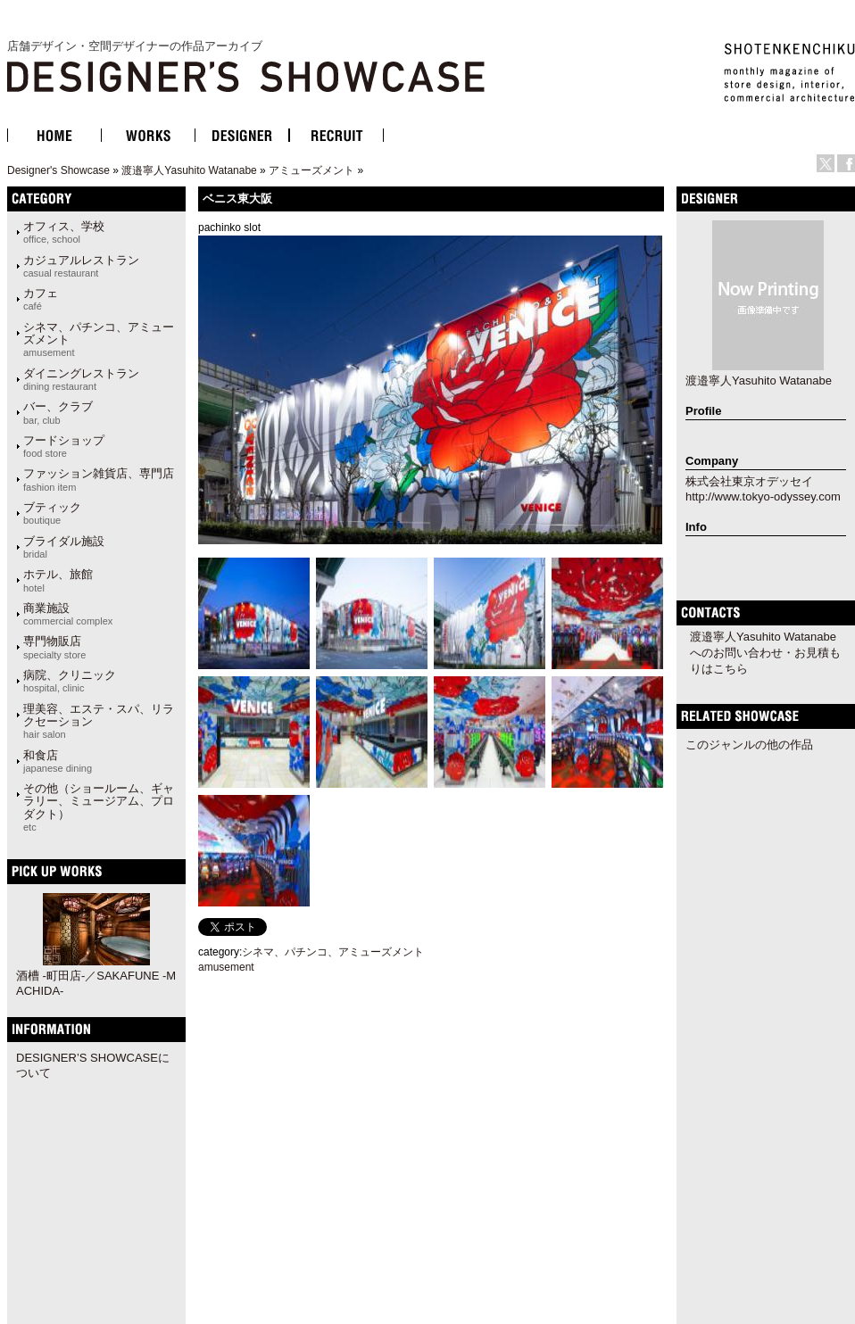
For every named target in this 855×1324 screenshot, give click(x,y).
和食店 (57, 761)
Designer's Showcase (58, 170)
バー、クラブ (58, 412)
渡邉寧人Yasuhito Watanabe (188, 170)
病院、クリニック (69, 680)
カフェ (40, 298)
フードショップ (63, 446)
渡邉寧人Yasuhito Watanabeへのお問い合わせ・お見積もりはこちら (765, 652)
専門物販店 (54, 646)
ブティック (52, 513)
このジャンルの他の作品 (749, 744)
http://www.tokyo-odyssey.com (763, 496)
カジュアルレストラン (81, 265)
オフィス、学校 (63, 231)
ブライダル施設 (63, 546)
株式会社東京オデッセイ (749, 481)
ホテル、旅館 (58, 579)
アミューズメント (311, 170)
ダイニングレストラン (81, 379)
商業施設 (67, 613)
